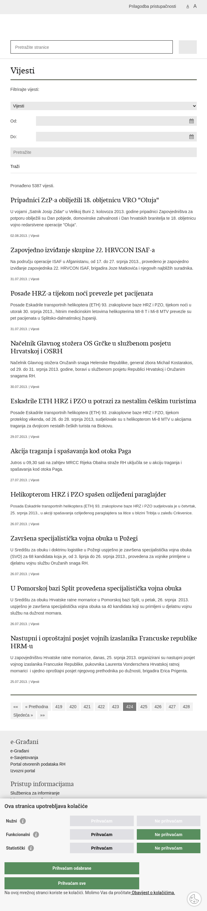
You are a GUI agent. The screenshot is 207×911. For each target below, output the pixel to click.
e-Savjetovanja (24, 757)
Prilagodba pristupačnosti (152, 6)
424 (129, 706)
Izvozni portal (22, 770)
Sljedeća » (23, 715)
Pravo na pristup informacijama (39, 806)
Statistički (15, 860)
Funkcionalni (18, 846)
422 (101, 706)
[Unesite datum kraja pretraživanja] (116, 136)
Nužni (11, 833)
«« (16, 706)
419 (58, 706)
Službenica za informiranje (35, 793)
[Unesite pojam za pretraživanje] (37, 47)
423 (115, 706)
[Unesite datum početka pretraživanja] (116, 121)
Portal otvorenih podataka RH (38, 764)
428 (186, 706)
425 (143, 706)
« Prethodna (36, 706)
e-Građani (19, 750)
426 (157, 706)
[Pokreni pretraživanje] (167, 47)
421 (87, 706)
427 (172, 706)
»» (42, 715)
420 (72, 706)
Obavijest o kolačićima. (153, 892)
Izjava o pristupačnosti (31, 799)
